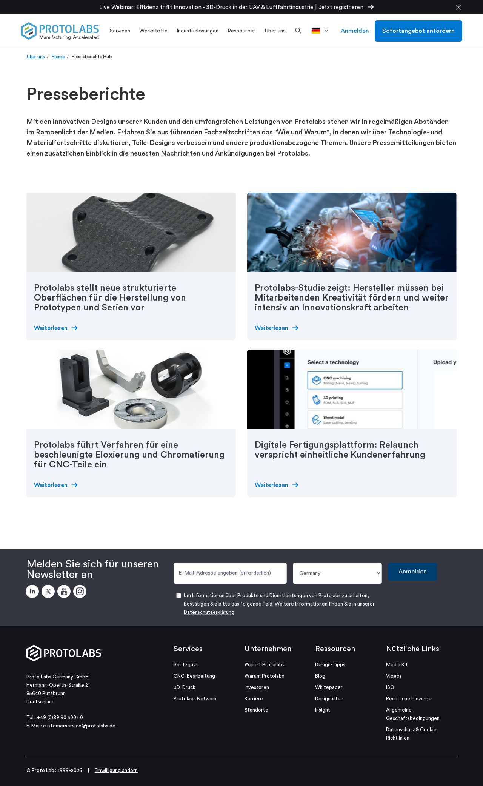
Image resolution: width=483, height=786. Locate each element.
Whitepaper (329, 687)
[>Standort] (322, 31)
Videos (394, 675)
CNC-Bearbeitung (194, 675)
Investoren (257, 687)
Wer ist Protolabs (265, 664)
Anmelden (355, 31)
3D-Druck (184, 687)
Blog (320, 675)
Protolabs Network (195, 698)
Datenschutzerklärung (209, 612)
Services (188, 649)
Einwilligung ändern (116, 770)
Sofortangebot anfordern (418, 31)
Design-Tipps (330, 664)
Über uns (36, 56)
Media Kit (397, 664)
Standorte (256, 709)
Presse (58, 56)
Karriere (254, 698)
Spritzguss (186, 664)
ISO (390, 687)
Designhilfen (329, 698)
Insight (322, 709)
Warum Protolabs (264, 675)
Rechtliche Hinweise (409, 698)
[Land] (337, 573)
